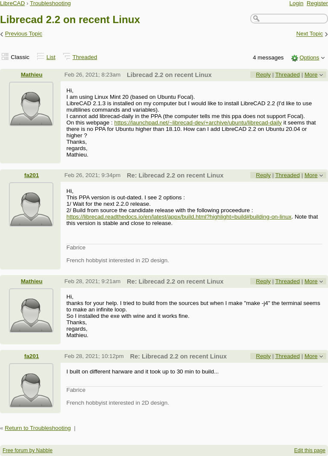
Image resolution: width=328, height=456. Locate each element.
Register (317, 3)
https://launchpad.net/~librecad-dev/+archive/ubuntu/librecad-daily (198, 122)
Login (297, 3)
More (311, 74)
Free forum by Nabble (28, 450)
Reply (263, 74)
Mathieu (32, 74)
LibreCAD (12, 3)
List (51, 57)
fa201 (31, 175)
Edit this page (309, 450)
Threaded (85, 57)
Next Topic (309, 34)
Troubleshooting (50, 3)
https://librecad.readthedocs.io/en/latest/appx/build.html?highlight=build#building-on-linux (178, 216)
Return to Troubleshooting (38, 428)
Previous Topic (23, 34)
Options (309, 57)
